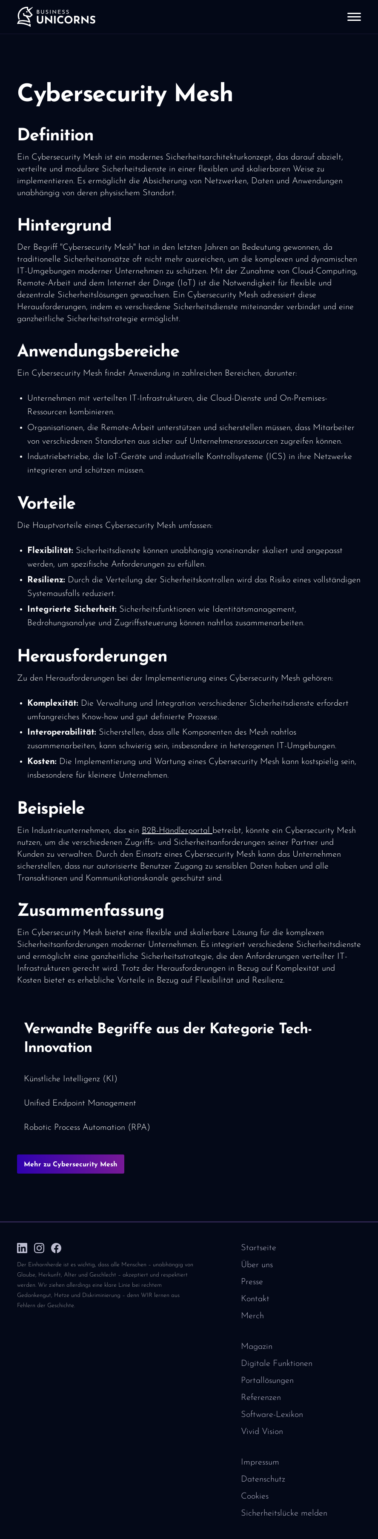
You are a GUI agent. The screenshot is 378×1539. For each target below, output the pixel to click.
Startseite (258, 1248)
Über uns (257, 1265)
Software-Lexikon (272, 1415)
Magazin (256, 1346)
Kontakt (255, 1299)
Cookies (255, 1496)
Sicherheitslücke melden (284, 1513)
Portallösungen (267, 1381)
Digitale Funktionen (276, 1363)
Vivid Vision (262, 1432)
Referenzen (261, 1398)
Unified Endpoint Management (80, 1103)
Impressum (260, 1462)
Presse (252, 1282)
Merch (252, 1316)
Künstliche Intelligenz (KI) (70, 1079)
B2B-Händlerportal (177, 830)
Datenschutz (263, 1479)
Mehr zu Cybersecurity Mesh (70, 1164)
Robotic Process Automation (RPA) (87, 1127)
